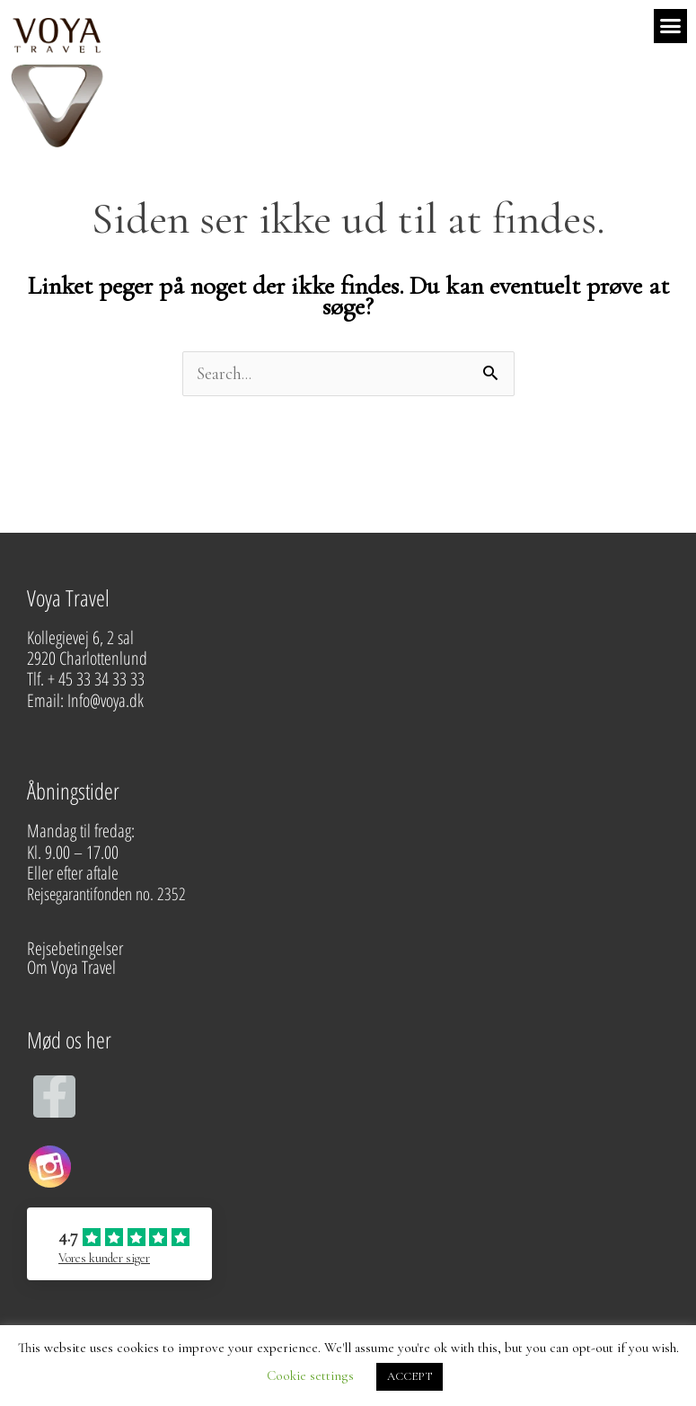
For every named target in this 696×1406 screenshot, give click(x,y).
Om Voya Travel (73, 967)
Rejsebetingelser (75, 948)
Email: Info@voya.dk (87, 700)
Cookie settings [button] (310, 1375)
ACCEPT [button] (409, 1376)
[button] (671, 26)
